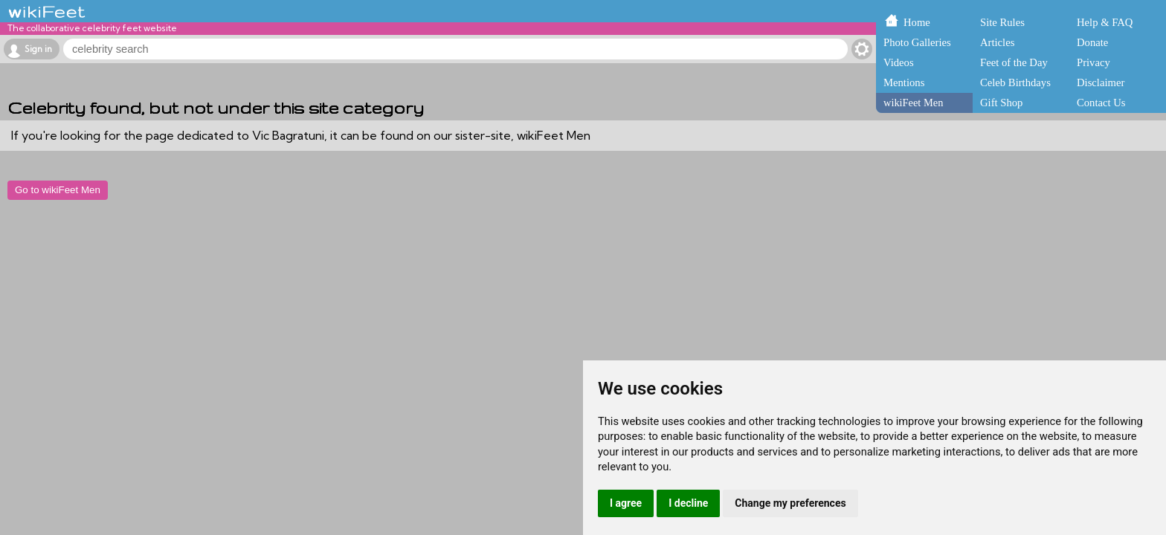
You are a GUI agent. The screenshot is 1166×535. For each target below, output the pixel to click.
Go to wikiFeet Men (57, 189)
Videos (898, 62)
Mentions (903, 82)
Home (917, 22)
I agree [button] (626, 503)
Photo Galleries (917, 42)
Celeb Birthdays (1015, 82)
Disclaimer (1100, 82)
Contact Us (1101, 102)
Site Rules (1002, 22)
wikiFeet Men (913, 102)
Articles (997, 42)
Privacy (1093, 62)
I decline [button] (688, 503)
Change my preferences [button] (790, 503)
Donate (1092, 42)
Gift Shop (1001, 102)
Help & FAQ (1105, 22)
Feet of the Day (1014, 62)
